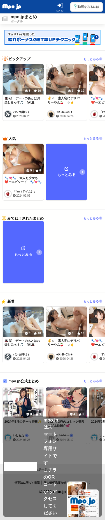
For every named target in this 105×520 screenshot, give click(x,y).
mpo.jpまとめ (24, 16)
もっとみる (93, 58)
